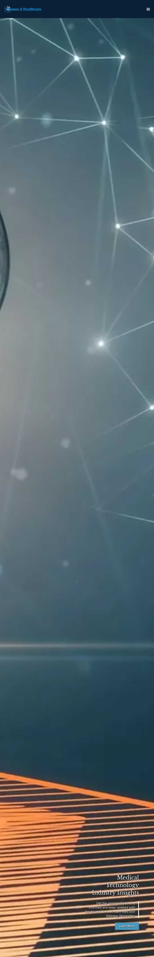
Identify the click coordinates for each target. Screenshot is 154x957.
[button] (148, 9)
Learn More (127, 926)
